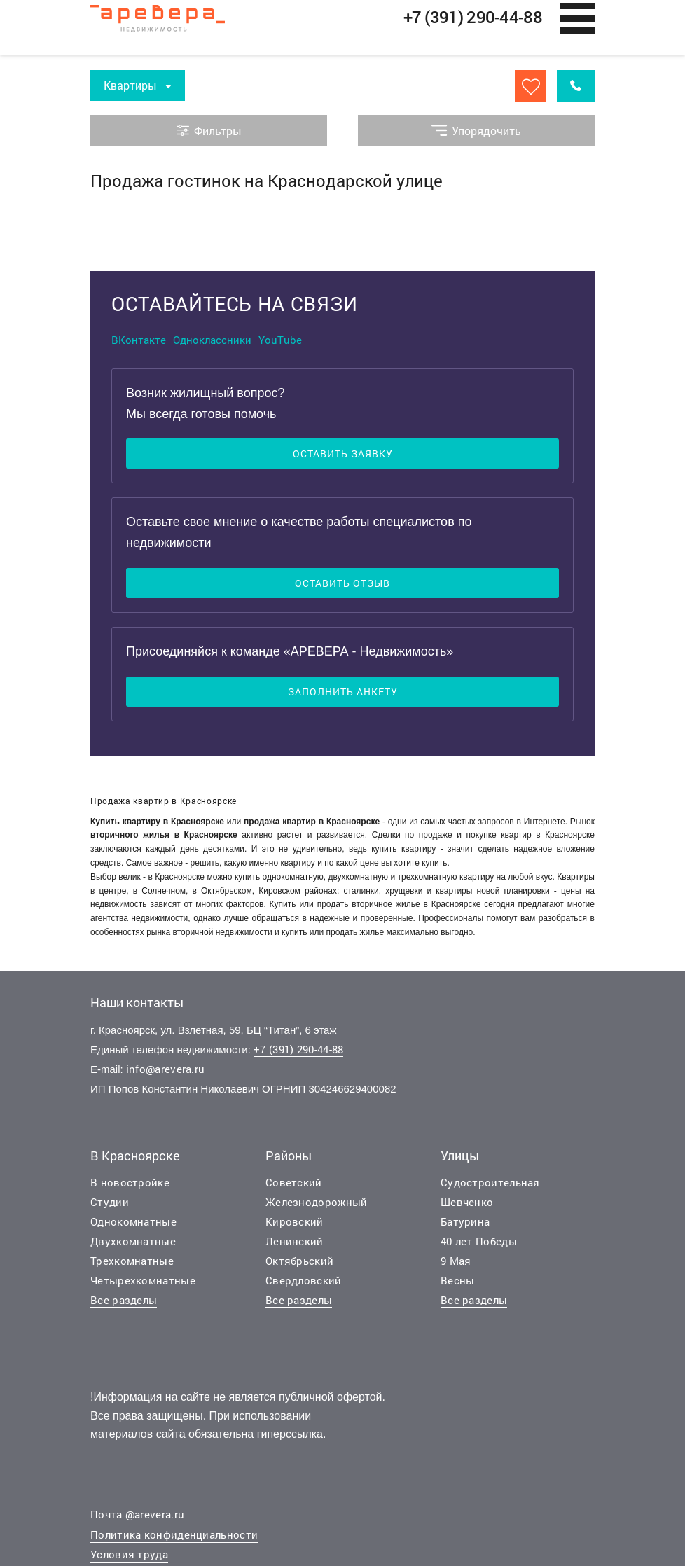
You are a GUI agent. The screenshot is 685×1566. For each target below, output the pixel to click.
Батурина (465, 1221)
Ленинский (294, 1241)
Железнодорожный (316, 1202)
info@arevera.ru (165, 1069)
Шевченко (467, 1202)
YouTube (280, 340)
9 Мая (456, 1261)
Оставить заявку (343, 453)
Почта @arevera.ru (137, 1514)
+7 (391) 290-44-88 (298, 1049)
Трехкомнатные (132, 1261)
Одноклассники (212, 340)
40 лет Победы (479, 1241)
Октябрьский (299, 1261)
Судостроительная (490, 1182)
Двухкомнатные (133, 1241)
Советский (293, 1182)
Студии (109, 1202)
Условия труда (129, 1554)
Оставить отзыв (342, 583)
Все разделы (123, 1300)
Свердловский (303, 1280)
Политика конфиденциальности (174, 1534)
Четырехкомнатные (142, 1280)
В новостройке (129, 1182)
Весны (458, 1280)
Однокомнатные (133, 1221)
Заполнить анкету (343, 691)
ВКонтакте (138, 340)
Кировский (294, 1221)
